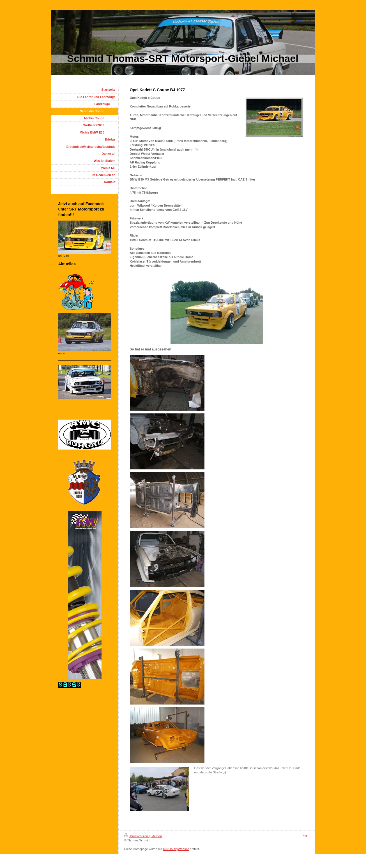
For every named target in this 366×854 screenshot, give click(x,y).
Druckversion (136, 836)
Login (305, 835)
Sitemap (156, 836)
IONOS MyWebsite (176, 849)
